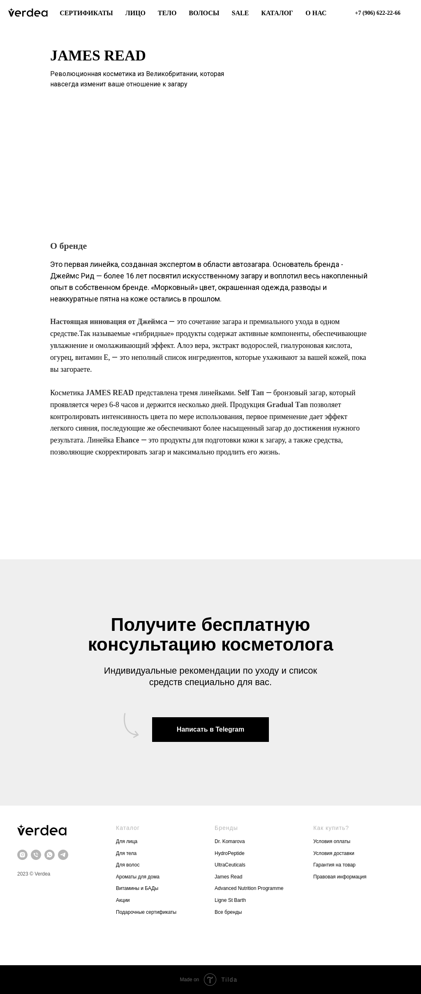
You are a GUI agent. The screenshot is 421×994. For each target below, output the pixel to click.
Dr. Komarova (230, 841)
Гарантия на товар (334, 865)
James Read (228, 877)
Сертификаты (86, 12)
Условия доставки (334, 853)
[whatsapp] (49, 855)
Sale (240, 12)
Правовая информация (340, 877)
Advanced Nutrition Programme (249, 888)
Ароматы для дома (138, 877)
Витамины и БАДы (137, 888)
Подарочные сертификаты (146, 912)
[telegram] (63, 855)
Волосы (204, 12)
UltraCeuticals (230, 865)
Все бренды (228, 912)
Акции (123, 900)
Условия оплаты (331, 841)
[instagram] (22, 855)
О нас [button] (315, 12)
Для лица (126, 841)
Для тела (126, 853)
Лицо (135, 12)
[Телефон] (36, 855)
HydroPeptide (230, 853)
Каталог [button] (277, 12)
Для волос (127, 865)
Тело (167, 12)
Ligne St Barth (230, 900)
